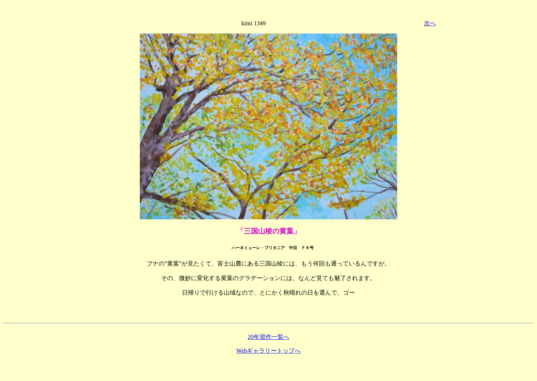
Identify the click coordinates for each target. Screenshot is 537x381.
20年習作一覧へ (268, 337)
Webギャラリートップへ (268, 350)
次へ (430, 23)
